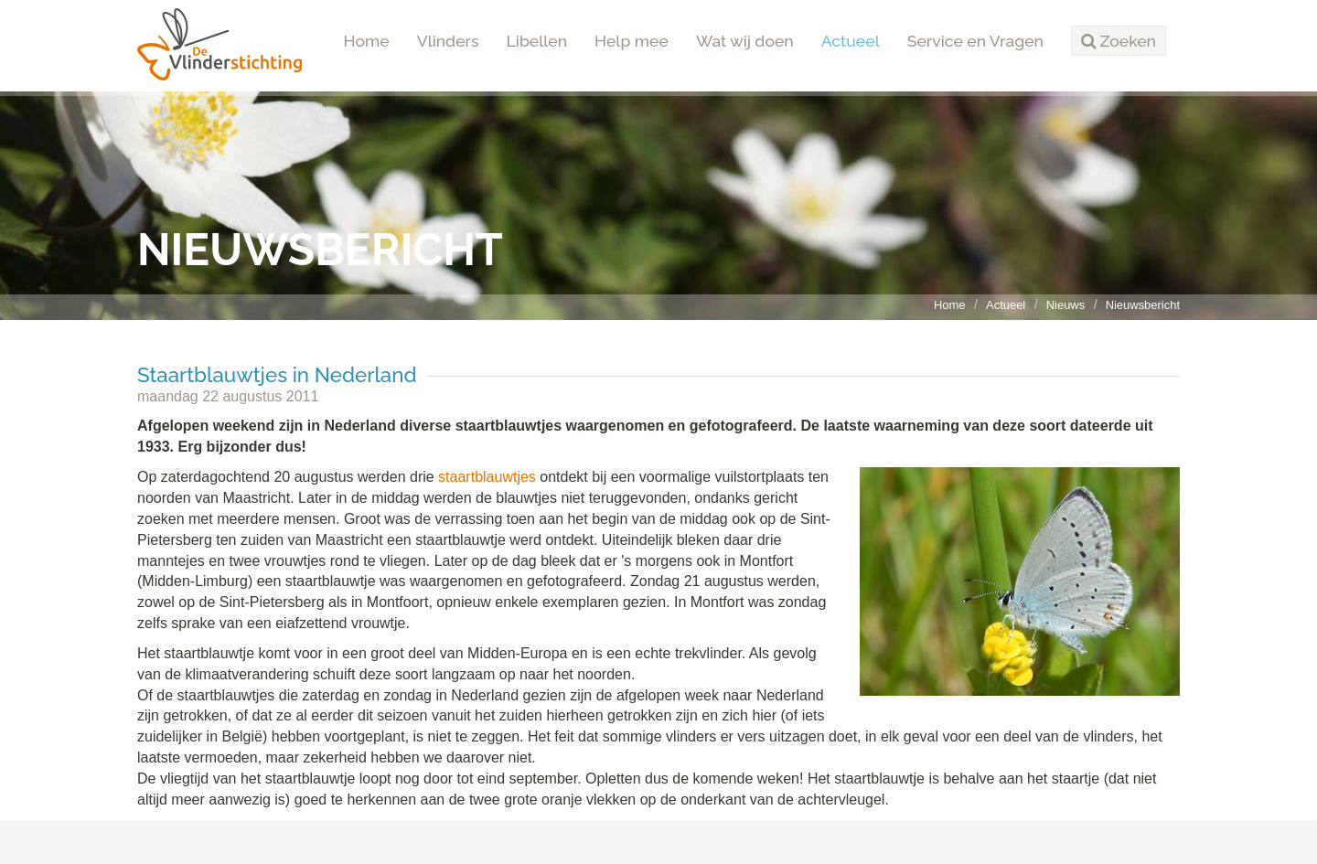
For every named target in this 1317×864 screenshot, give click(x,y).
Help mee (631, 40)
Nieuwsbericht (1143, 305)
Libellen (537, 40)
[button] (1118, 41)
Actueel (850, 40)
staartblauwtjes (487, 477)
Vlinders (448, 40)
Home (367, 40)
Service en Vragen (975, 40)
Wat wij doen (745, 40)
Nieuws (1065, 305)
